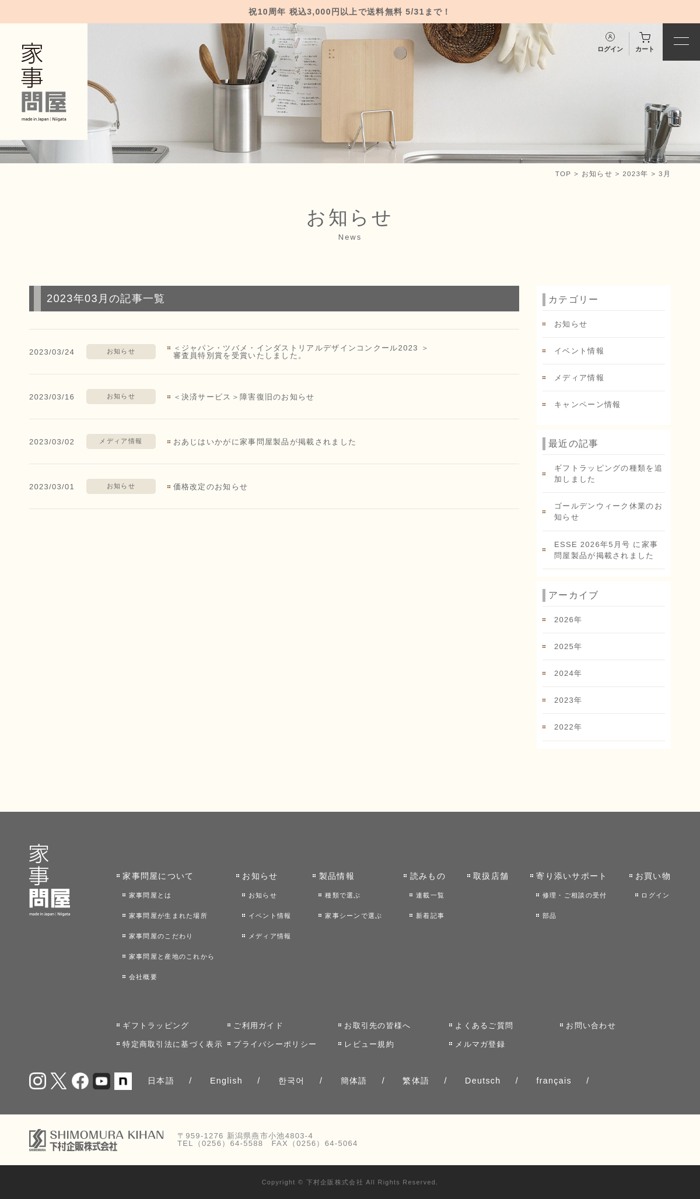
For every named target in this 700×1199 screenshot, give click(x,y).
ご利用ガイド (258, 1025)
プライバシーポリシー (275, 1044)
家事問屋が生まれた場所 (168, 915)
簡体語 (354, 1080)
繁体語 (415, 1080)
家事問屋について (158, 876)
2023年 (635, 173)
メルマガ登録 (480, 1044)
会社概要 (143, 976)
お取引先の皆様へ (377, 1025)
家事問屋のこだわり (161, 935)
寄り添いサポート (571, 876)
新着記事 (430, 915)
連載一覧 (430, 895)
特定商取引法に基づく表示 (173, 1044)
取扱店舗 (491, 876)
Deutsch (483, 1080)
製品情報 (337, 876)
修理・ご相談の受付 (574, 895)
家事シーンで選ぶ (353, 915)
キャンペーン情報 (587, 404)
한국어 (291, 1080)
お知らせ (597, 173)
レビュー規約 (369, 1044)
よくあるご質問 (484, 1025)
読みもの (428, 876)
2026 (564, 619)
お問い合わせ (591, 1025)
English (226, 1080)
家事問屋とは (150, 895)
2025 (564, 646)
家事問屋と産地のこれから (172, 956)
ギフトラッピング (156, 1025)
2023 (564, 700)
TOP (563, 173)
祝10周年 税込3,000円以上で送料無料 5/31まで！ (350, 12)
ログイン (655, 895)
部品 (549, 915)
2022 (564, 727)
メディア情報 (120, 440)
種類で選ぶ (343, 895)
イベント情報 (579, 350)
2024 (564, 673)
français (553, 1080)
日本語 (161, 1080)
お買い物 (653, 876)
